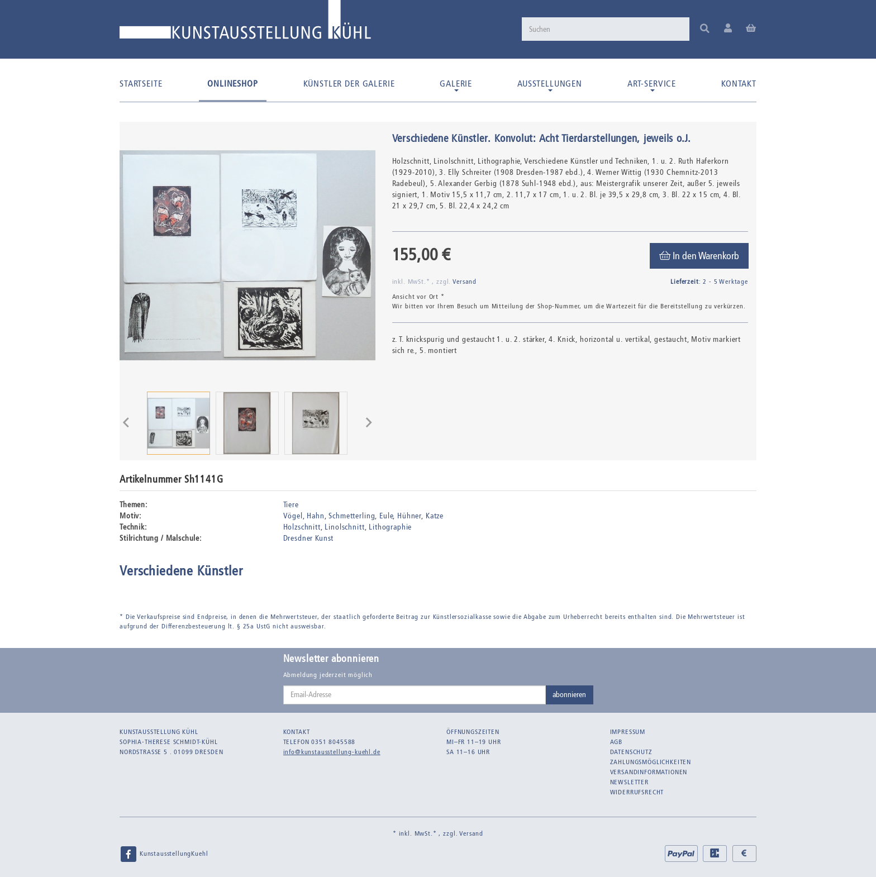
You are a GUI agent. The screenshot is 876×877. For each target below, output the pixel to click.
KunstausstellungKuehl (164, 854)
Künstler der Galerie (349, 83)
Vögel (293, 516)
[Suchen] (605, 29)
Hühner (409, 516)
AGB (616, 741)
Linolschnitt (344, 527)
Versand (465, 281)
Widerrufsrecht (637, 792)
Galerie (456, 85)
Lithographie (390, 527)
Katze (435, 516)
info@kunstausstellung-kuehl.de (331, 752)
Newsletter (629, 782)
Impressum (628, 731)
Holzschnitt (302, 527)
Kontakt (738, 83)
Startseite (141, 83)
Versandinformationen (649, 772)
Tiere (291, 504)
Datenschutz (631, 752)
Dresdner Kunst (308, 538)
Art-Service (651, 85)
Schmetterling (351, 516)
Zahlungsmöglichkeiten (651, 762)
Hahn (315, 516)
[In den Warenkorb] (699, 256)
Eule (386, 516)
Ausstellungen (549, 85)
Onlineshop (232, 83)
